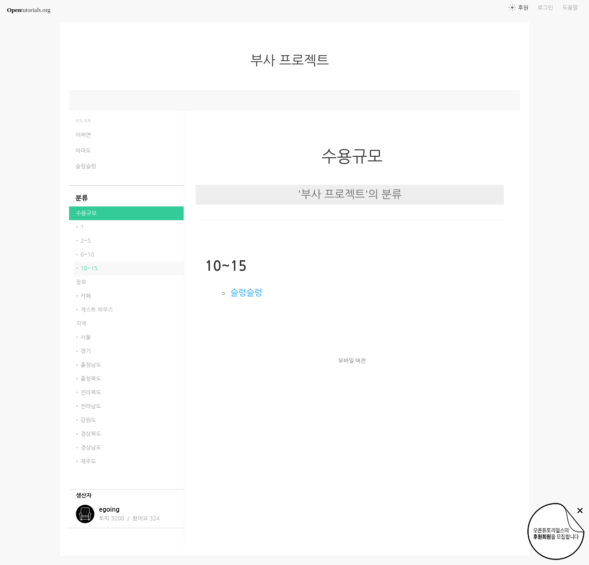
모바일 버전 (352, 361)
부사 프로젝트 (293, 60)
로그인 (545, 8)
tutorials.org (29, 9)
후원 (523, 8)
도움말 (570, 8)
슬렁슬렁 (246, 292)
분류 (81, 198)
